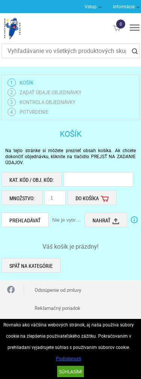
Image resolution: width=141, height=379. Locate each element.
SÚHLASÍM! (70, 371)
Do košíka (92, 198)
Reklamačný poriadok (57, 308)
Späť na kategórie (31, 265)
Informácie (124, 6)
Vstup (91, 6)
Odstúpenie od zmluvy (58, 290)
